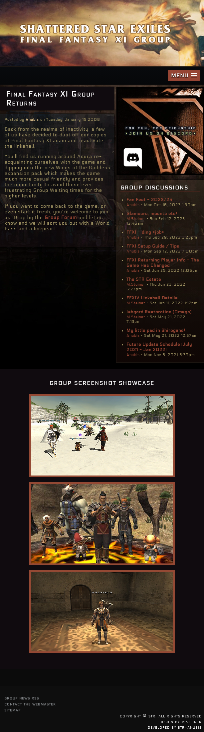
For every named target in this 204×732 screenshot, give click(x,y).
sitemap (12, 710)
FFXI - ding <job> (145, 232)
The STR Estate (143, 279)
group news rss (21, 698)
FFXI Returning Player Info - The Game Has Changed (162, 262)
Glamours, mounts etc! (151, 213)
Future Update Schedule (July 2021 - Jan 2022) (159, 347)
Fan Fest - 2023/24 (149, 199)
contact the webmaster (30, 704)
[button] (184, 75)
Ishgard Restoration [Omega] (159, 312)
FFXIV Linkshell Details (152, 298)
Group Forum (61, 217)
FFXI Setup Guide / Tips (152, 246)
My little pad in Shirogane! (155, 330)
